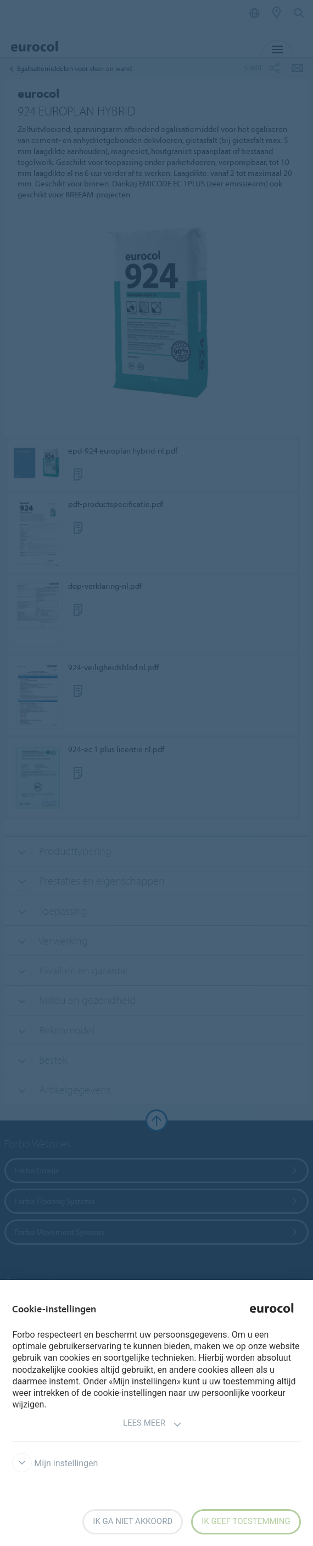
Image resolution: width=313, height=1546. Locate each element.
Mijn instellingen (55, 1463)
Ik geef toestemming (246, 1521)
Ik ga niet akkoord (132, 1521)
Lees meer (152, 1424)
